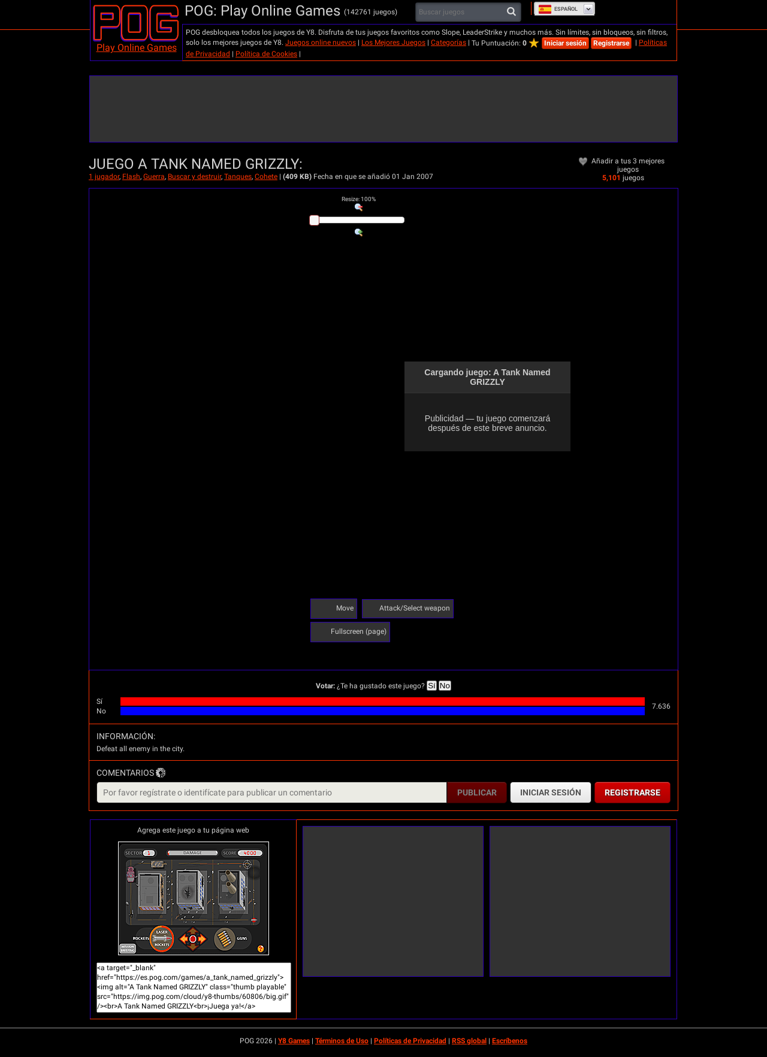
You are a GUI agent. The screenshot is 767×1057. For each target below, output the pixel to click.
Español (558, 9)
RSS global (469, 1041)
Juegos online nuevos (320, 42)
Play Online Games (136, 47)
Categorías (448, 42)
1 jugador (104, 176)
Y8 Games (294, 1041)
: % (359, 199)
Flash (131, 176)
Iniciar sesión (565, 43)
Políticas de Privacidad (410, 1041)
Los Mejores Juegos (393, 42)
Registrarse (611, 43)
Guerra (154, 176)
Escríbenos (509, 1041)
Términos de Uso (342, 1041)
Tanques (238, 176)
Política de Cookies (266, 54)
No (445, 685)
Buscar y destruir (194, 176)
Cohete (266, 176)
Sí (432, 685)
